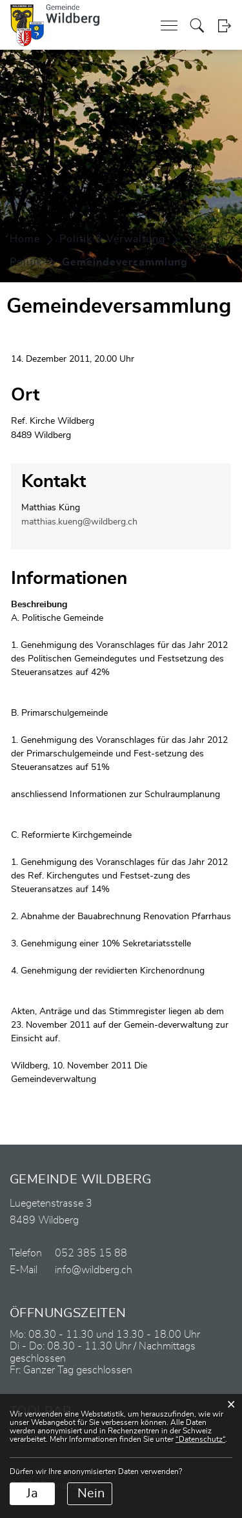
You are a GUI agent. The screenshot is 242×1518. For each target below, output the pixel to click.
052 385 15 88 (91, 1253)
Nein (91, 1493)
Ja (32, 1493)
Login (224, 25)
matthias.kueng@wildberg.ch (79, 521)
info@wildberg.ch (93, 1270)
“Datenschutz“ (200, 1439)
